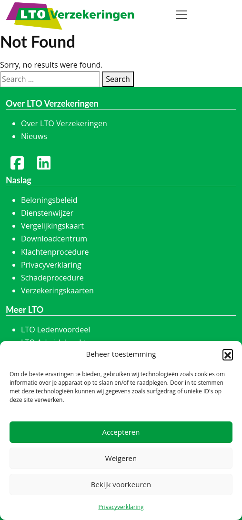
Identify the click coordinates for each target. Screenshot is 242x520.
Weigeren (121, 458)
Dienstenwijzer (47, 213)
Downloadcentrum (54, 238)
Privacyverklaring (120, 507)
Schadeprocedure (52, 277)
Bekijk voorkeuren (121, 484)
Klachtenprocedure (55, 252)
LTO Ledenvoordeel (55, 329)
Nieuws (34, 136)
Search (118, 79)
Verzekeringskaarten (57, 290)
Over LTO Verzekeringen (64, 123)
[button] (227, 354)
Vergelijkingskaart (52, 225)
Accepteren (121, 432)
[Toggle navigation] (181, 15)
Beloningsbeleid (49, 200)
